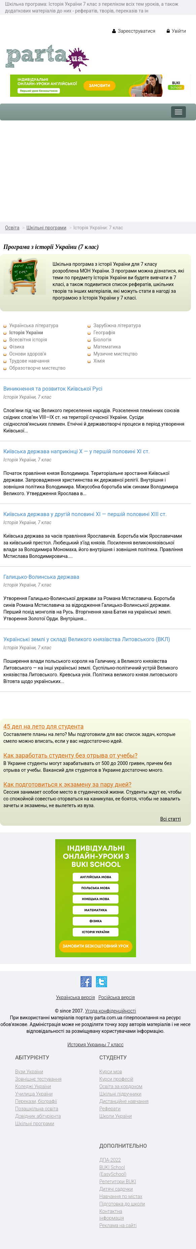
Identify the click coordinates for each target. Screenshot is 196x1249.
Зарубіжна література (117, 325)
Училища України (34, 1094)
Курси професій (116, 1079)
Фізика (16, 346)
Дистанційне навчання (124, 1101)
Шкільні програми (46, 227)
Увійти (176, 31)
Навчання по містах (120, 1196)
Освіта (12, 227)
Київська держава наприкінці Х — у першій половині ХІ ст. (76, 451)
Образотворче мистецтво (37, 368)
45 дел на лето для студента (43, 726)
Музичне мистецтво (115, 354)
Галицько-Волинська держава (41, 577)
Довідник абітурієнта (38, 1116)
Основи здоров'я (27, 354)
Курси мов (110, 1071)
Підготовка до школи (122, 1204)
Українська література (33, 325)
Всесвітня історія (28, 339)
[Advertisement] (98, 171)
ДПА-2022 (110, 1160)
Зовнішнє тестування (38, 1079)
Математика (107, 346)
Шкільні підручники (120, 1094)
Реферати (110, 1108)
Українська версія (75, 997)
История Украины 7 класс (95, 1044)
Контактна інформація (111, 1215)
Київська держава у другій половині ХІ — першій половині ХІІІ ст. (85, 514)
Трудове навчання (29, 361)
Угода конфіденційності (110, 1011)
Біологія (102, 339)
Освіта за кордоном (120, 1086)
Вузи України (29, 1071)
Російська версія (116, 997)
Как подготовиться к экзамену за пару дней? (67, 784)
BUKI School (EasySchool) (112, 1171)
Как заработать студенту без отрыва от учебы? (70, 755)
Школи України (115, 1116)
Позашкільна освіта (36, 1108)
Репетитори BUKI (117, 1181)
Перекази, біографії (36, 1101)
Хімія (99, 361)
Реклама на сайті (118, 1225)
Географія (104, 332)
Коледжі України (33, 1086)
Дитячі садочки (116, 1189)
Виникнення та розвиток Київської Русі (52, 389)
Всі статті (170, 819)
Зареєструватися (134, 31)
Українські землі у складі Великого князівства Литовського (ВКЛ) (86, 639)
